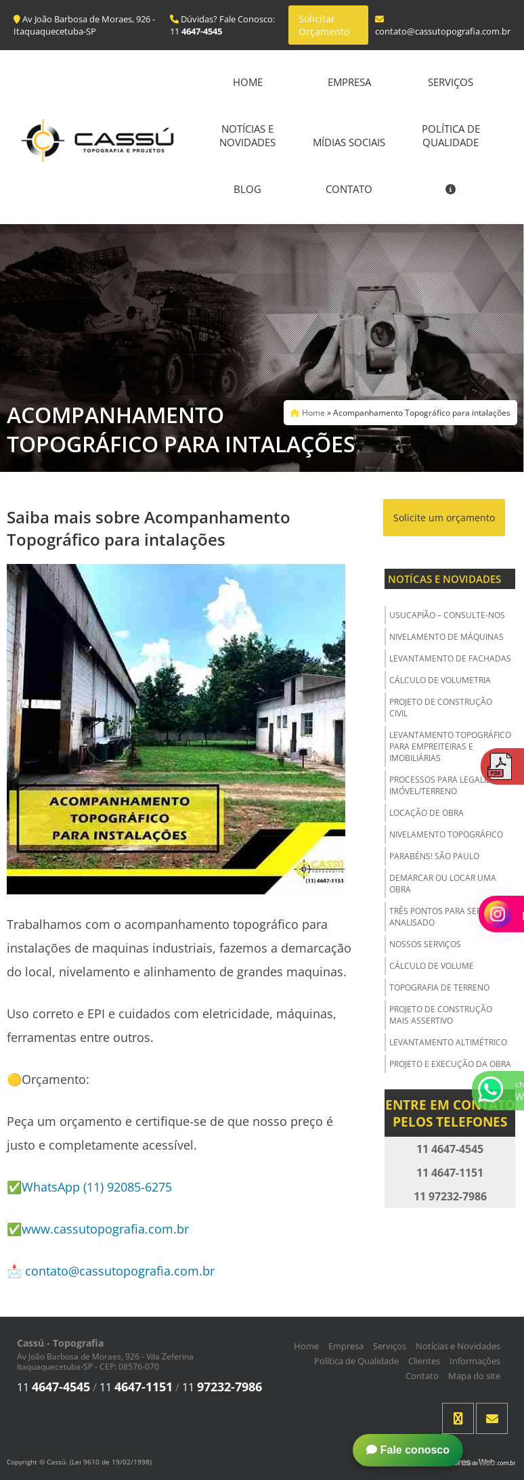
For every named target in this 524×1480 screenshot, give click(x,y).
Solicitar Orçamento (324, 25)
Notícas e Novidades (444, 579)
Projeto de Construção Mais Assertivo (440, 1014)
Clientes (424, 1361)
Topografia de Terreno (439, 987)
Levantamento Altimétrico (448, 1042)
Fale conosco (408, 1450)
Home (248, 82)
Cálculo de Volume (431, 966)
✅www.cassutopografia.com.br (98, 1229)
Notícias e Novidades (247, 135)
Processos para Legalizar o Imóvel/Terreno (449, 785)
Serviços (450, 82)
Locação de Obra (426, 813)
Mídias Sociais (349, 142)
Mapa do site (474, 1376)
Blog (247, 189)
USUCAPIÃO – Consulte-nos (447, 615)
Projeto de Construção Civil (440, 707)
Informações (475, 1361)
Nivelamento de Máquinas (446, 637)
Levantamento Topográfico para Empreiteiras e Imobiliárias (450, 746)
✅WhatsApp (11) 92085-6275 (89, 1187)
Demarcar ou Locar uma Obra (442, 883)
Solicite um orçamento (444, 517)
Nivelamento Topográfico (446, 834)
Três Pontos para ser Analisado (435, 916)
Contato (349, 189)
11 (53, 1387)
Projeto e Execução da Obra (450, 1064)
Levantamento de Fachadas (450, 658)
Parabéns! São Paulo (434, 856)
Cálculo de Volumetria (440, 680)
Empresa (349, 82)
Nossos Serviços (425, 944)
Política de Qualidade (451, 135)
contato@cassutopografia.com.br (120, 1271)
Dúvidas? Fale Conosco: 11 (222, 25)
